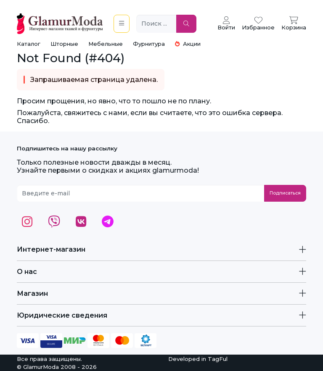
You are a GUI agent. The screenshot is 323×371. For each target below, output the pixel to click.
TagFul (218, 358)
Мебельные (105, 43)
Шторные (64, 43)
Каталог (28, 43)
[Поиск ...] (156, 24)
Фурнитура (149, 43)
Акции (188, 43)
